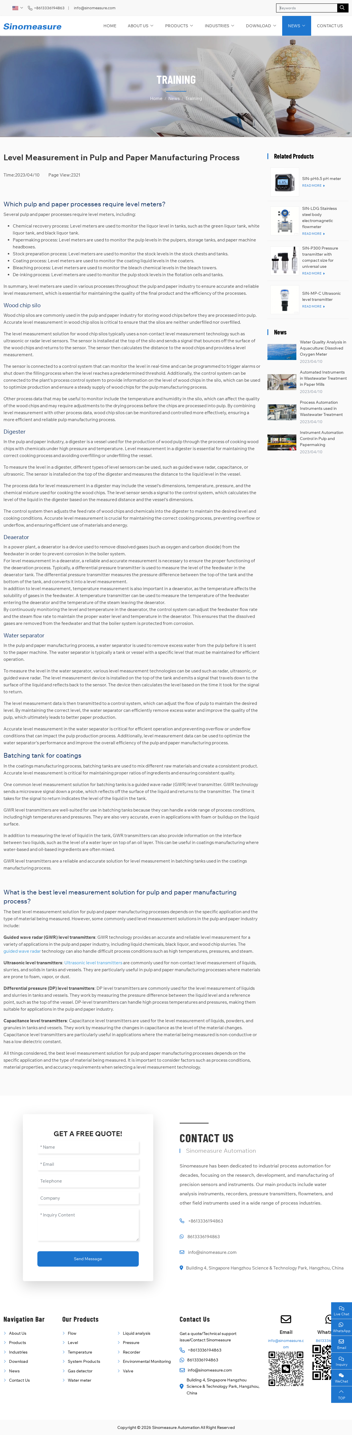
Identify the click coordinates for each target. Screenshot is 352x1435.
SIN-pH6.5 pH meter (321, 178)
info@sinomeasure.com (95, 8)
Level (73, 1342)
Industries (217, 25)
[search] (343, 7)
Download (258, 25)
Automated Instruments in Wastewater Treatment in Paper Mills (323, 378)
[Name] (88, 1147)
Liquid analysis (136, 1333)
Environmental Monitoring (147, 1361)
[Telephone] (88, 1181)
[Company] (88, 1198)
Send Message (88, 1258)
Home (109, 25)
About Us (138, 25)
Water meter (79, 1380)
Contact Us (330, 25)
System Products (84, 1361)
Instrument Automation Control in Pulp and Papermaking (321, 438)
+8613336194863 (49, 8)
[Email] (88, 1164)
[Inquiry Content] (88, 1225)
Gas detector (80, 1371)
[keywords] (307, 7)
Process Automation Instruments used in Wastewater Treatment (321, 408)
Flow (72, 1333)
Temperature (80, 1352)
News (294, 25)
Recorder (131, 1352)
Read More (312, 185)
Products (176, 25)
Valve (128, 1371)
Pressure (131, 1342)
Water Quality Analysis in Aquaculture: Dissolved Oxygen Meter (323, 348)
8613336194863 (203, 1236)
